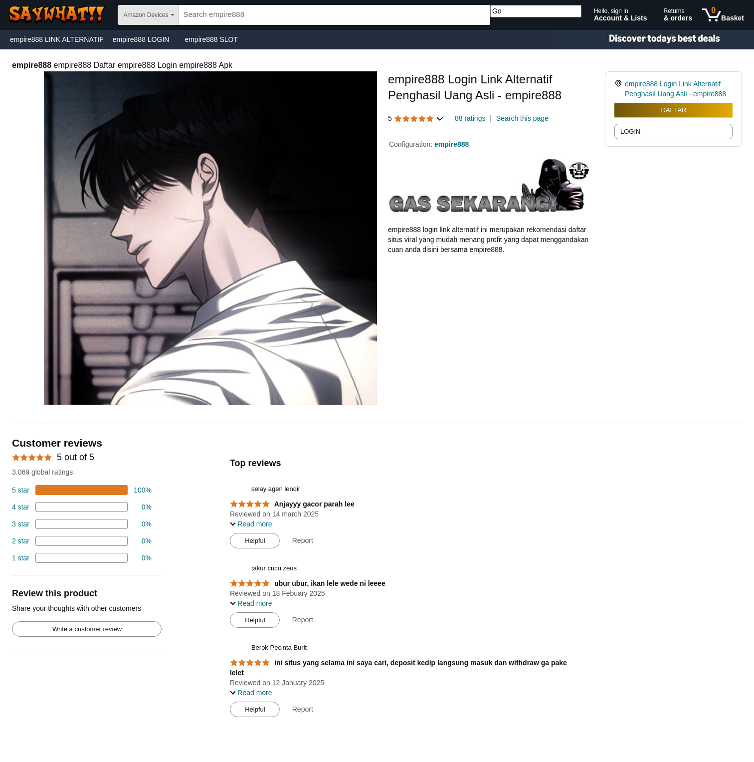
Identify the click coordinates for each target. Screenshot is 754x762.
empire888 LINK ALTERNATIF (57, 39)
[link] (619, 89)
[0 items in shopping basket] (723, 14)
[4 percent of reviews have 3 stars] (82, 524)
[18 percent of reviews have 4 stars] (82, 507)
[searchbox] (334, 14)
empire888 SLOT (211, 39)
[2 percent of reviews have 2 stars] (82, 541)
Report (302, 540)
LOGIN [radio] (630, 131)
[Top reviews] (377, 580)
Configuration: (411, 144)
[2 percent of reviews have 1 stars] (82, 558)
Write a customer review (87, 629)
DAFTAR (673, 110)
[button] (416, 118)
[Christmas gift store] (654, 39)
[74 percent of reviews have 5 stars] (82, 490)
